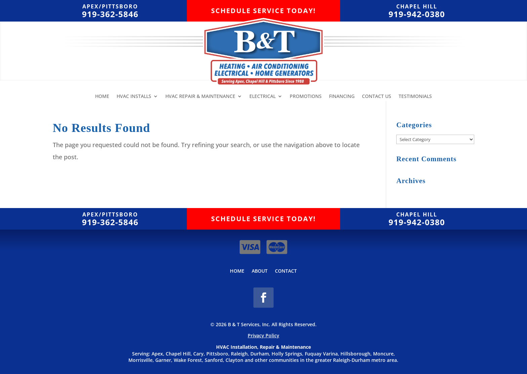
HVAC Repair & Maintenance (200, 96)
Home (102, 96)
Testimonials (415, 96)
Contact (286, 271)
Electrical (262, 96)
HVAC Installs (134, 96)
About (260, 271)
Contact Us (376, 96)
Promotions (306, 96)
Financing (342, 96)
